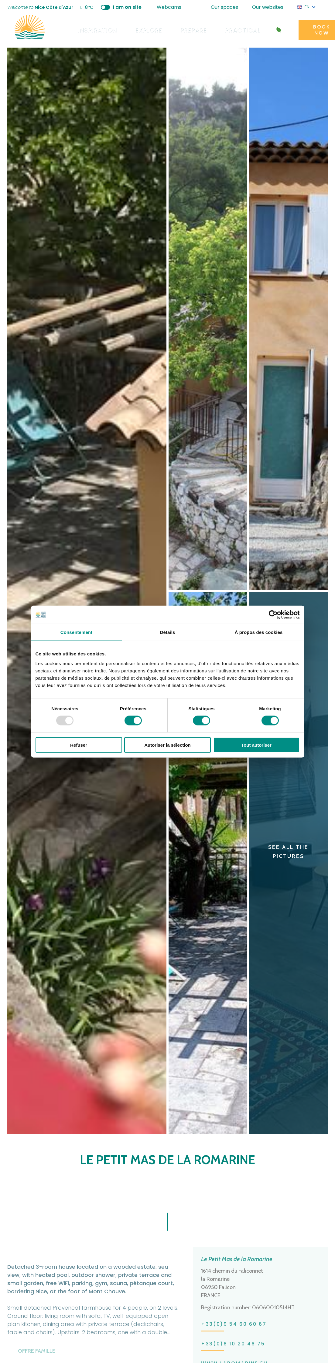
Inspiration (95, 29)
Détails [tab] (167, 632)
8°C (93, 7)
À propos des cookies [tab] (259, 632)
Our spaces (227, 7)
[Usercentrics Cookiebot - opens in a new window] (273, 614)
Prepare (184, 29)
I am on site (128, 7)
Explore (143, 29)
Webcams (172, 7)
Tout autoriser (256, 744)
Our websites (271, 7)
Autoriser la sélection (167, 744)
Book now (303, 29)
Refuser (78, 744)
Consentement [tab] (76, 632)
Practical (230, 29)
